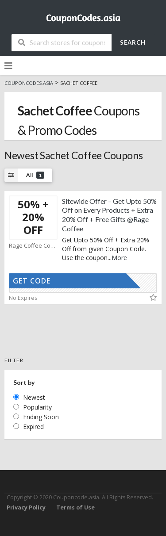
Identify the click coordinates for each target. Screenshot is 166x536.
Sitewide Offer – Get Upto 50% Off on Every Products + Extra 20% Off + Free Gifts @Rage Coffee (109, 215)
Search (133, 42)
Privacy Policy (26, 507)
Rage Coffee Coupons (33, 245)
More (119, 257)
